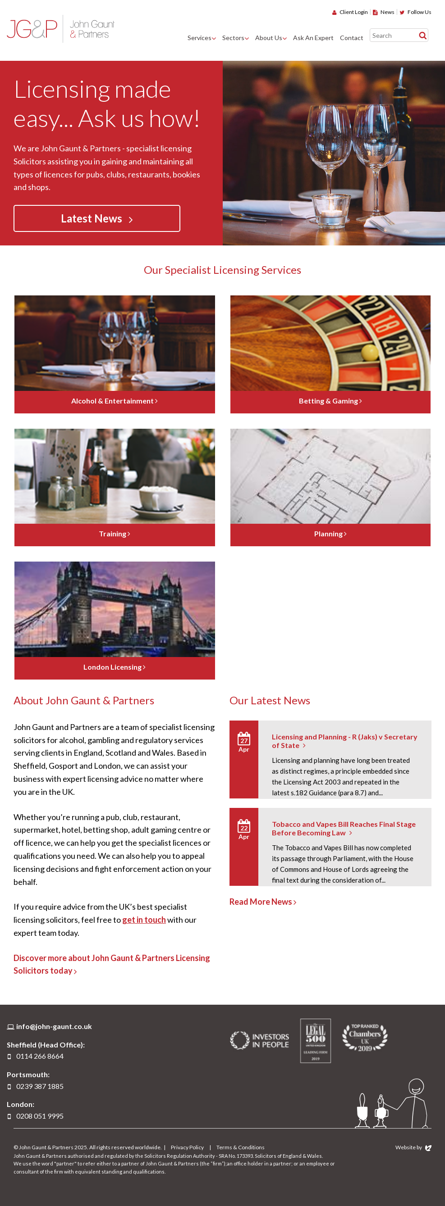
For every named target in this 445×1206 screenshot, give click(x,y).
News (384, 12)
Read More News (262, 902)
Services (199, 37)
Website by (413, 1147)
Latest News (97, 218)
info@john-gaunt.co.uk (54, 1026)
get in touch (144, 920)
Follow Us (415, 12)
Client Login (350, 12)
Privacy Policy (187, 1147)
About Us (268, 37)
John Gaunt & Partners (61, 28)
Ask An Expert (313, 37)
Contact (351, 37)
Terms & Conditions (240, 1147)
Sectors (233, 37)
